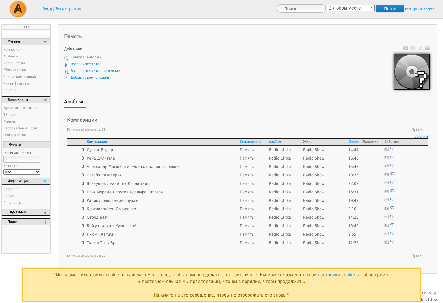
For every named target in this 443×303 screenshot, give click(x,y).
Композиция (97, 142)
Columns (421, 136)
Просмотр (420, 129)
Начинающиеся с (18, 153)
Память (247, 149)
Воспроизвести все (86, 64)
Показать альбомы (86, 57)
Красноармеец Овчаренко (111, 209)
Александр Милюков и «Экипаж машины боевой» (134, 166)
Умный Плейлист (17, 83)
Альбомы (10, 56)
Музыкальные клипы (20, 108)
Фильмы (9, 121)
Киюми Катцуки (102, 234)
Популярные (13, 203)
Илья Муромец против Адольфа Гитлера (125, 192)
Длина (353, 142)
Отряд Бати (98, 217)
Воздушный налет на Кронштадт (118, 183)
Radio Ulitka (280, 149)
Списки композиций (19, 77)
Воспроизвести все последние (95, 71)
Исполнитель (250, 142)
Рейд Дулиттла (101, 158)
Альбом (275, 142)
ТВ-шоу (9, 115)
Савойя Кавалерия (104, 175)
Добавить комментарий (90, 77)
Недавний (11, 189)
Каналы (9, 90)
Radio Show (313, 149)
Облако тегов (14, 70)
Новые (8, 196)
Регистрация (68, 9)
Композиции (13, 50)
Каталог (10, 166)
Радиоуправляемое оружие (112, 200)
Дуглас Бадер (100, 149)
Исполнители (14, 63)
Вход (47, 9)
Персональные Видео (20, 128)
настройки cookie (336, 274)
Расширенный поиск (419, 9)
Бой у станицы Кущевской (111, 226)
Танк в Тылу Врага (104, 242)
